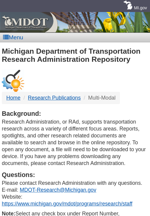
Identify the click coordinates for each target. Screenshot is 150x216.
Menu (13, 37)
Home (13, 98)
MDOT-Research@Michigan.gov (58, 190)
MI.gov (140, 7)
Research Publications (54, 98)
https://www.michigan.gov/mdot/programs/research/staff (67, 204)
